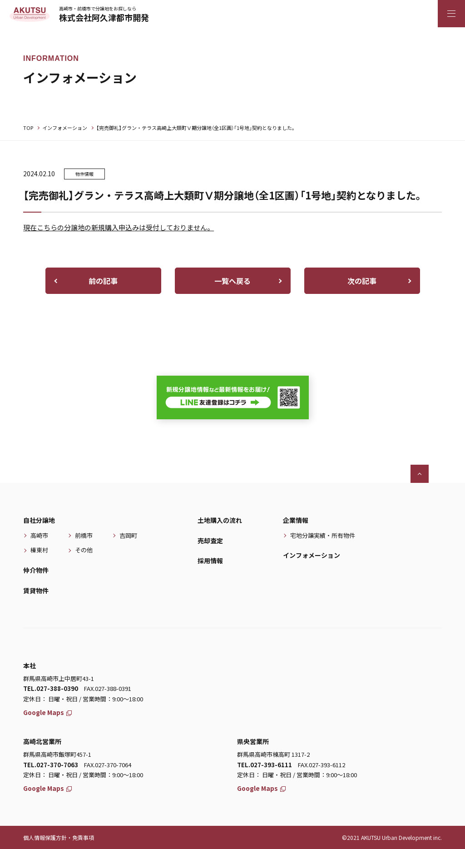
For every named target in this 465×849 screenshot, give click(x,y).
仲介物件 (36, 570)
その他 (84, 550)
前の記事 (103, 280)
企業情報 (295, 520)
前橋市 (84, 535)
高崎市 (39, 535)
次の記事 (361, 280)
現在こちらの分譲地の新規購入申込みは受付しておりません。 (118, 227)
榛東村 (39, 550)
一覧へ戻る (232, 280)
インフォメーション (64, 127)
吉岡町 (128, 535)
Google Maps (47, 712)
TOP (28, 127)
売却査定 (210, 540)
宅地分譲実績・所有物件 (322, 535)
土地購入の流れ (220, 520)
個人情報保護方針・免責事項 (58, 837)
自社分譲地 (39, 520)
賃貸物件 (36, 590)
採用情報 (210, 560)
